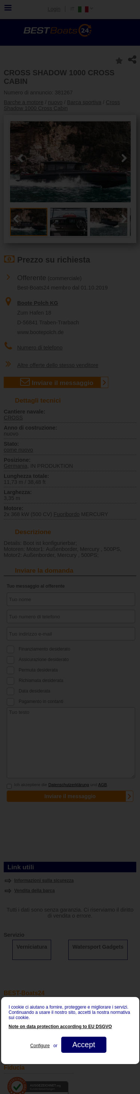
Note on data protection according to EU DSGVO (60, 1026)
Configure (40, 1045)
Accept (83, 1044)
